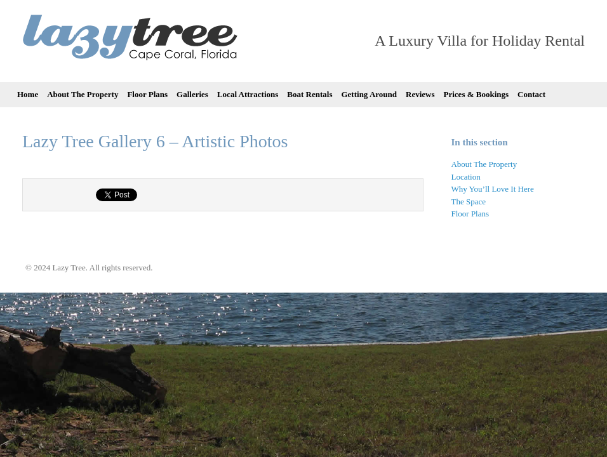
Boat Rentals (309, 94)
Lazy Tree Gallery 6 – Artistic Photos (155, 141)
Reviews (420, 94)
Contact (531, 94)
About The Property (82, 94)
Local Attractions (247, 94)
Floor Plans (147, 94)
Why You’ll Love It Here (492, 189)
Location (465, 177)
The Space (468, 201)
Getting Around (369, 94)
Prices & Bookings (476, 94)
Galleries (192, 94)
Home (27, 94)
